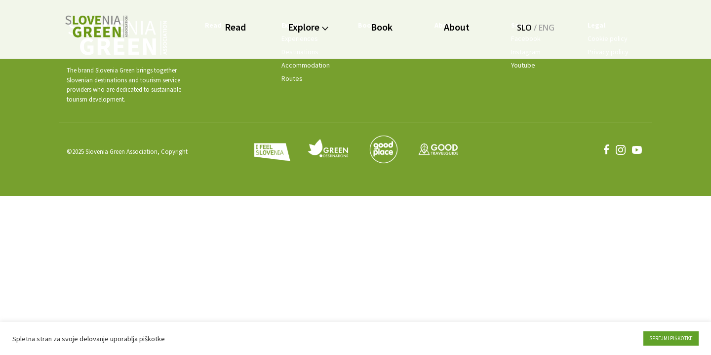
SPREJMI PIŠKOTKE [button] (671, 338)
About (457, 27)
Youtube (523, 65)
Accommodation (305, 65)
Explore (308, 27)
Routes (292, 78)
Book (382, 27)
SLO (524, 27)
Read (235, 27)
